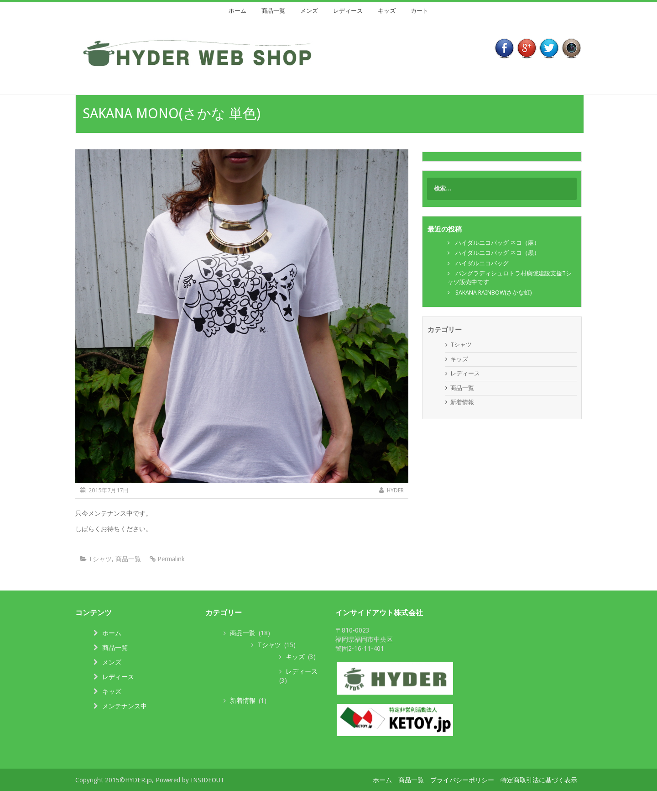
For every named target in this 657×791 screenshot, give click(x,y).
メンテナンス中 (124, 706)
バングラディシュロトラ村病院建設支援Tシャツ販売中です (510, 277)
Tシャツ (100, 559)
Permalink (171, 559)
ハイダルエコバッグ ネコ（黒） (497, 252)
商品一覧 (273, 10)
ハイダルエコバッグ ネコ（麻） (497, 242)
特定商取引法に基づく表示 (539, 780)
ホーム (237, 10)
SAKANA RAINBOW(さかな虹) (493, 292)
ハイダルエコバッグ (482, 263)
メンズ (309, 10)
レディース (348, 10)
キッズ (387, 10)
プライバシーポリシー (462, 780)
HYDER (395, 490)
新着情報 (462, 402)
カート (419, 10)
